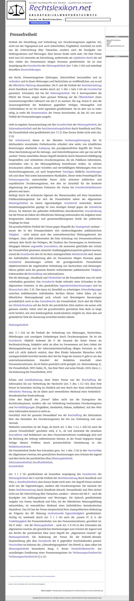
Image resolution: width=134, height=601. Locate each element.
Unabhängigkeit (18, 521)
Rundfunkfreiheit (42, 462)
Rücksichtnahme (22, 305)
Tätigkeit (14, 234)
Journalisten (51, 246)
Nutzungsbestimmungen (95, 598)
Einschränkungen (31, 69)
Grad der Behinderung (96, 590)
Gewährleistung (34, 379)
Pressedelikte (26, 576)
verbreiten (14, 81)
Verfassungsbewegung (77, 140)
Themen (109, 41)
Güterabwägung (90, 289)
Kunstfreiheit (16, 466)
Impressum (68, 598)
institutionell (55, 513)
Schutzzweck (22, 140)
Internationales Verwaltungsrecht (62, 590)
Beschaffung (35, 273)
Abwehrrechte (79, 254)
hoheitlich (94, 207)
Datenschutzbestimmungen (79, 598)
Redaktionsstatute (19, 446)
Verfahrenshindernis (81, 590)
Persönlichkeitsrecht (82, 548)
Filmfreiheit (55, 277)
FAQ (108, 44)
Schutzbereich (48, 301)
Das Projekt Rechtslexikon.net (115, 46)
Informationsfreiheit (20, 128)
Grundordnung (93, 210)
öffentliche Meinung (24, 85)
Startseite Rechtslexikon (114, 40)
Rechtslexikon (46, 598)
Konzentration (39, 112)
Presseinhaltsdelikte (49, 576)
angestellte (37, 246)
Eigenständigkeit (74, 513)
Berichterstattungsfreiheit (56, 128)
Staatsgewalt (83, 226)
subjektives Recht (83, 57)
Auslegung (44, 148)
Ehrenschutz (16, 289)
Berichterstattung (92, 85)
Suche (108, 43)
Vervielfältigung (23, 407)
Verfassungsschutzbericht (87, 552)
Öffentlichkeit (86, 97)
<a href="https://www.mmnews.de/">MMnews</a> (117, 98)
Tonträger (67, 171)
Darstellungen (94, 171)
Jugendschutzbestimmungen (76, 285)
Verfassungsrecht (18, 179)
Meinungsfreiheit (55, 65)
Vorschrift (93, 450)
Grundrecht (33, 65)
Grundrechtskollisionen (88, 187)
